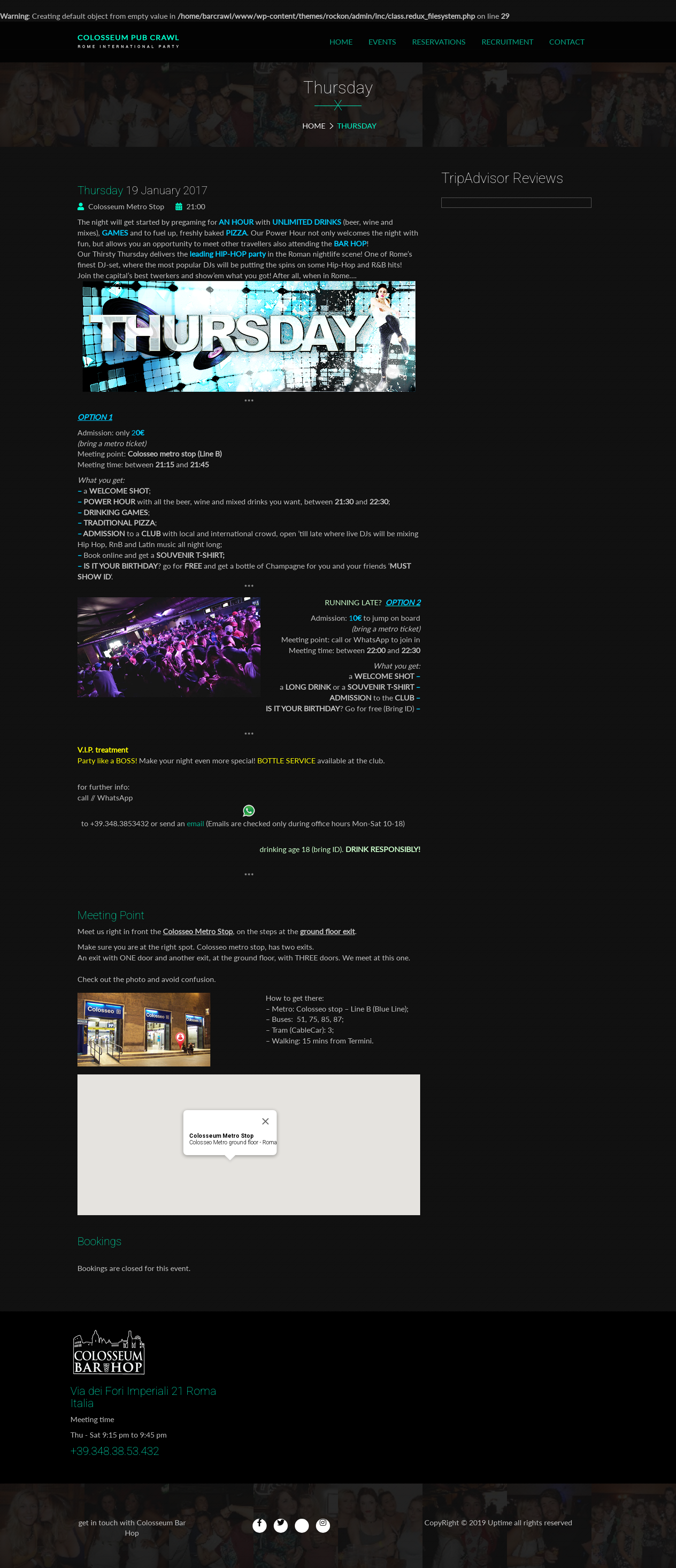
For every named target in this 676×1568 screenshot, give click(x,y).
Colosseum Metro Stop (120, 206)
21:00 (190, 206)
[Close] (265, 1121)
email (195, 823)
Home (341, 41)
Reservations (439, 41)
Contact (566, 41)
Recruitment (507, 41)
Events (382, 41)
